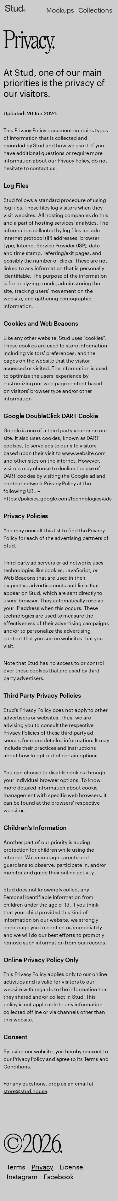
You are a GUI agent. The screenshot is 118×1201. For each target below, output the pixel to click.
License (71, 1167)
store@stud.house (25, 1091)
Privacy (42, 1167)
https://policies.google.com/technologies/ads (57, 498)
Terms (16, 1167)
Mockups (60, 10)
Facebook (59, 1176)
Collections (95, 10)
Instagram (22, 1176)
